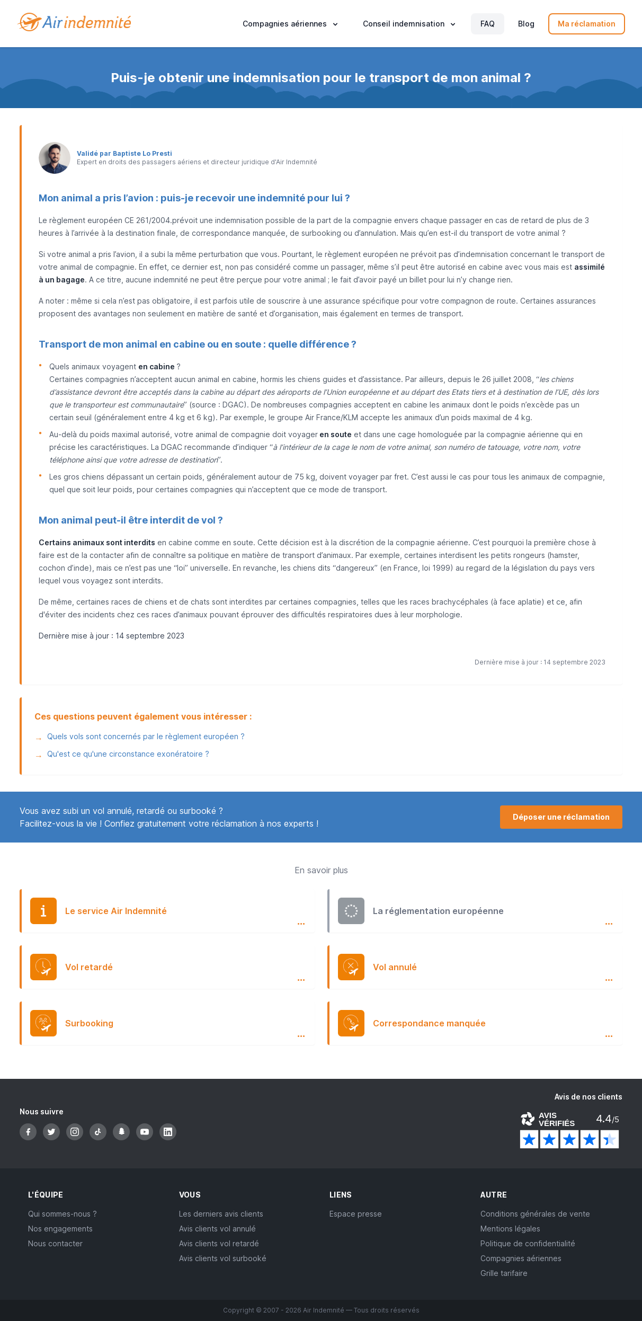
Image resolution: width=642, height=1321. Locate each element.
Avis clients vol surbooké (222, 1258)
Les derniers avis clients (221, 1213)
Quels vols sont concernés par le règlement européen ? (146, 736)
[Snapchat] (121, 1131)
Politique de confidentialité (527, 1243)
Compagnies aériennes (520, 1258)
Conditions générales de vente (535, 1213)
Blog (526, 23)
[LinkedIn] (167, 1131)
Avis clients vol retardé (219, 1243)
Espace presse (355, 1213)
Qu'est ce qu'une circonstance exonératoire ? (128, 753)
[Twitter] (51, 1131)
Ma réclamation (587, 23)
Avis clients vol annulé (217, 1228)
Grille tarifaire (504, 1273)
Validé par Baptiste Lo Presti (124, 153)
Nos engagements (60, 1228)
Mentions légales (510, 1228)
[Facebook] (28, 1131)
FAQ (487, 23)
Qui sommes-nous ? (62, 1213)
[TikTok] (98, 1131)
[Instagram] (74, 1131)
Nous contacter (55, 1243)
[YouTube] (144, 1131)
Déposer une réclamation (561, 816)
